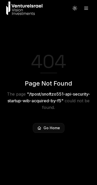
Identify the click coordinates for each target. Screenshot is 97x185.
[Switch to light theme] (74, 8)
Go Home (48, 128)
